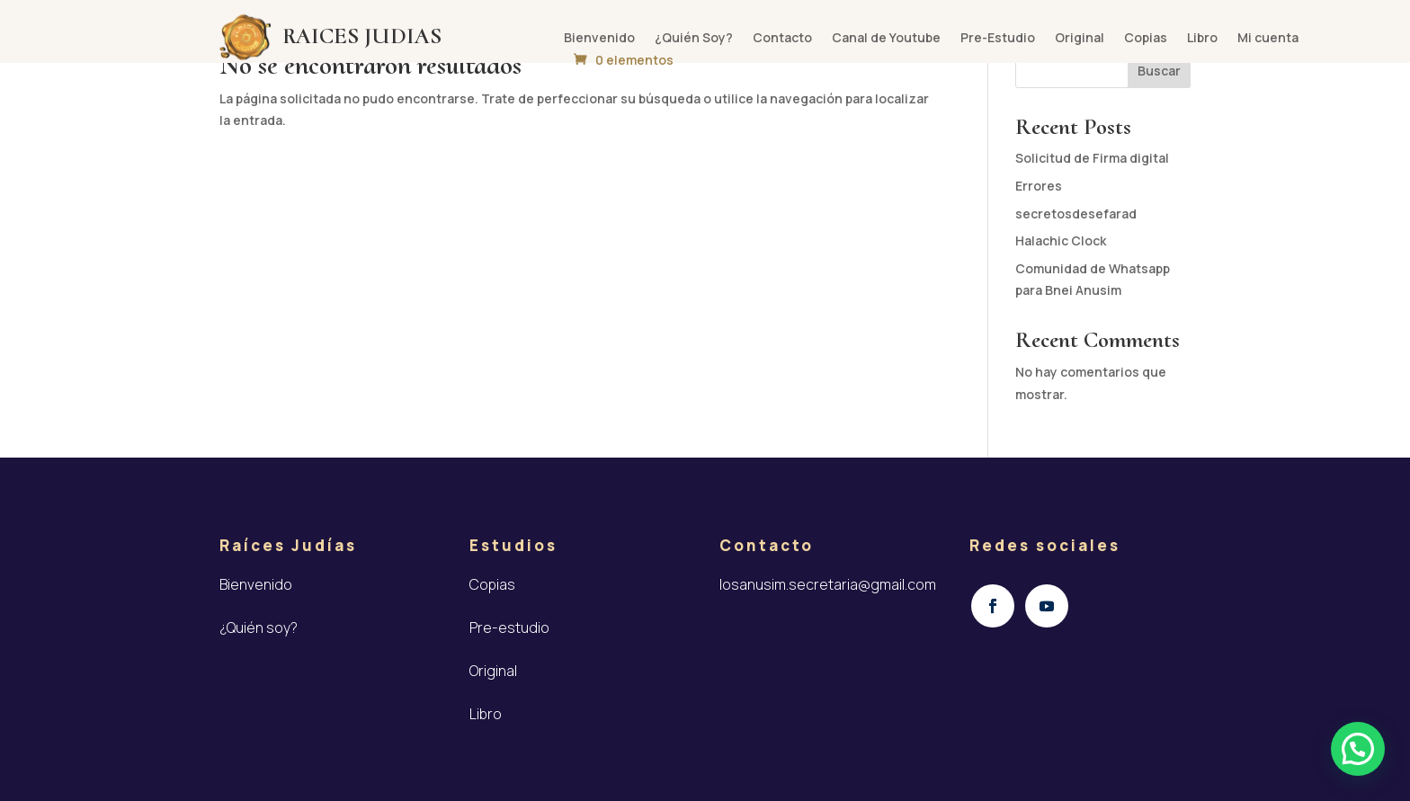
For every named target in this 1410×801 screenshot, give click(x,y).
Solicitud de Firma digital (1092, 157)
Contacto (782, 38)
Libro (1202, 38)
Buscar (1159, 70)
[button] (1358, 749)
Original (1079, 38)
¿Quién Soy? (694, 38)
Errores (1038, 185)
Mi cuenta (1267, 38)
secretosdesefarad (1076, 213)
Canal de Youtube (886, 38)
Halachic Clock (1060, 240)
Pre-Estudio (997, 38)
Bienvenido (599, 38)
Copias (1145, 38)
